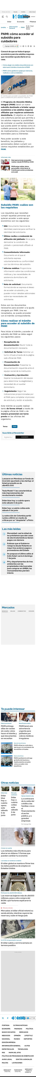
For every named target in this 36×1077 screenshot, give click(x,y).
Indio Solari (32, 12)
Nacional (6, 1039)
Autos (27, 1046)
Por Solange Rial (26, 824)
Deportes (28, 1039)
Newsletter (30, 1018)
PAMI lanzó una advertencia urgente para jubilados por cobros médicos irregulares (26, 732)
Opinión (17, 1036)
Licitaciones (17, 1063)
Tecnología (23, 1049)
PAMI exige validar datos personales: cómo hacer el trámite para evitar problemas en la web (22, 169)
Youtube (23, 1018)
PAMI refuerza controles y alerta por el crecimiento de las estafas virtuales (24, 747)
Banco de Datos (8, 1032)
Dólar (9, 22)
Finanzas (18, 1029)
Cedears (31, 611)
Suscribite (24, 437)
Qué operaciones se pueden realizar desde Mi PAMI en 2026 (22, 161)
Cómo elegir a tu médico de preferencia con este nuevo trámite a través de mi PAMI (18, 66)
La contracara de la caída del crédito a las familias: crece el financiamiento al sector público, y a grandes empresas (28, 809)
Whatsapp (28, 1018)
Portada (5, 1025)
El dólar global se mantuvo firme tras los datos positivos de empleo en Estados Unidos (17, 866)
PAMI (23, 27)
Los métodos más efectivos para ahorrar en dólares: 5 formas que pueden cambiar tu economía (16, 853)
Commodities (22, 611)
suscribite (26, 16)
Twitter (3, 1018)
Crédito (23, 12)
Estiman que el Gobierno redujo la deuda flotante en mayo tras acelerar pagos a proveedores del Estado (19, 546)
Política (29, 1029)
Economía (20, 22)
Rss (3, 1053)
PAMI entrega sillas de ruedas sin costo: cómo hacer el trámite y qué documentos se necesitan (9, 732)
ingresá (33, 16)
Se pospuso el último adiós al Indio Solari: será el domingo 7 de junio (20, 555)
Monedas (5, 611)
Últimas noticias (20, 1025)
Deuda (15, 12)
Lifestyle (28, 1036)
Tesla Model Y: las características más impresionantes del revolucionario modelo (17, 492)
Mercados (23, 1032)
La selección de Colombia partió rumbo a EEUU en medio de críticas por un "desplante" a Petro (17, 517)
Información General (13, 27)
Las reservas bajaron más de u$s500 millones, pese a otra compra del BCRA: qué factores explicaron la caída (17, 899)
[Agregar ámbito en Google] (11, 46)
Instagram (12, 1018)
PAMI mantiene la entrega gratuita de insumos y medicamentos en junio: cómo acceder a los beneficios (23, 762)
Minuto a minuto (8, 908)
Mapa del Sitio (15, 1053)
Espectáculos (8, 1049)
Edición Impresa (8, 1042)
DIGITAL (7, 1070)
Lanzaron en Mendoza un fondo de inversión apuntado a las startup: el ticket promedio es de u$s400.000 (18, 482)
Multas (5, 1063)
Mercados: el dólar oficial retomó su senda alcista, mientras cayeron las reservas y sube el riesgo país (17, 913)
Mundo (17, 1039)
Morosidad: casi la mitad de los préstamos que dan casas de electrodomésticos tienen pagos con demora (20, 536)
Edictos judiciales (24, 1059)
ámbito (3, 27)
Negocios (6, 1036)
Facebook (7, 1018)
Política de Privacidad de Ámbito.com (18, 1056)
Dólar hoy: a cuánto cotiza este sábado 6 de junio (16, 509)
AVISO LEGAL (7, 1059)
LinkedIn (17, 1018)
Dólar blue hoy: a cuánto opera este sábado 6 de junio (16, 501)
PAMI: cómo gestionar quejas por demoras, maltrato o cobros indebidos (18, 72)
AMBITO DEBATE (28, 1070)
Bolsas (12, 611)
